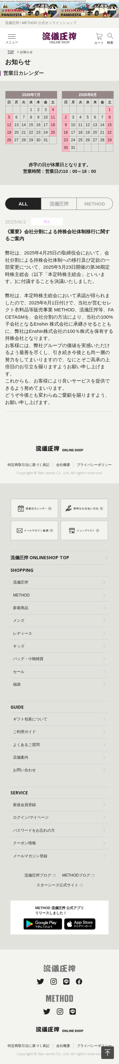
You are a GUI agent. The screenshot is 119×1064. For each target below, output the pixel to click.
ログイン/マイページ (59, 817)
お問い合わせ (59, 770)
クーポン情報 (59, 843)
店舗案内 (59, 757)
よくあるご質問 (59, 745)
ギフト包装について (59, 719)
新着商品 (59, 608)
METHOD (59, 595)
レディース (59, 633)
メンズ (59, 620)
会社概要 (63, 465)
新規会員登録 (59, 805)
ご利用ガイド (59, 732)
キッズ (59, 646)
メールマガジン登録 (59, 856)
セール (59, 672)
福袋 (59, 684)
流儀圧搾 (59, 582)
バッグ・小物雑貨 (59, 659)
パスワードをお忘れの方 (59, 830)
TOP (11, 52)
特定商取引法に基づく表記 (29, 465)
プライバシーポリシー (94, 465)
